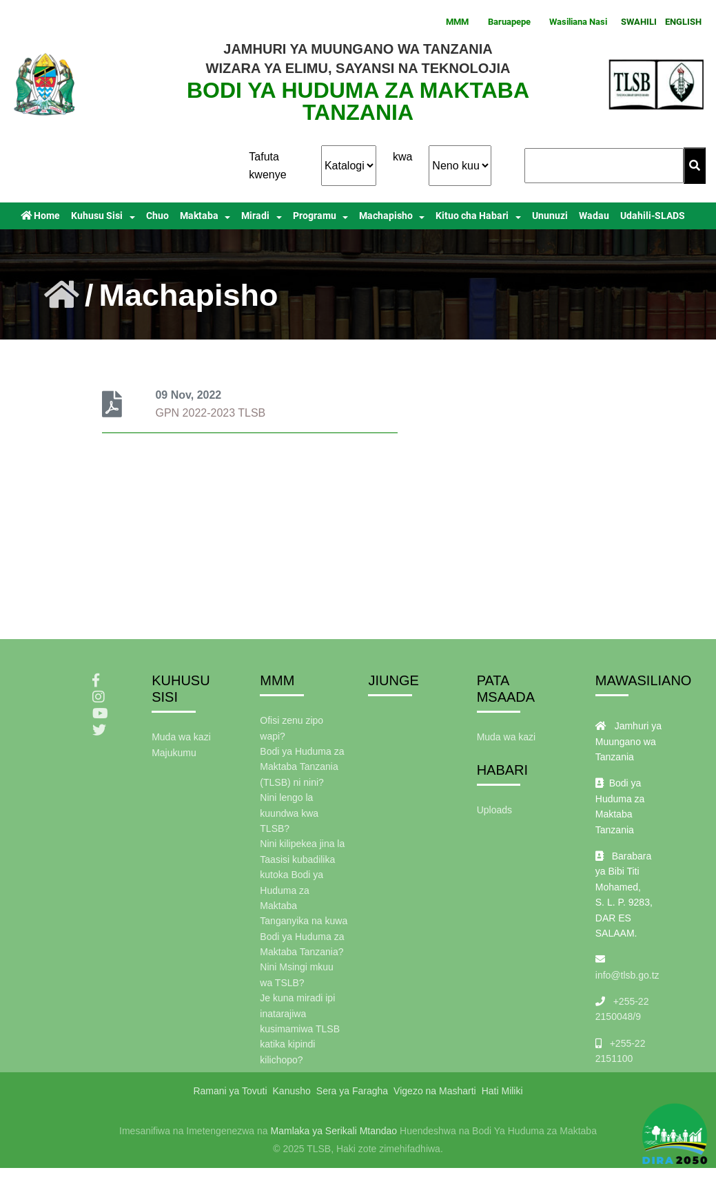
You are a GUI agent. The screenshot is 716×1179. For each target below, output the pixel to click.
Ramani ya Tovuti (230, 1090)
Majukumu (174, 752)
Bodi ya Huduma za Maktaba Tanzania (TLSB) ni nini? (302, 767)
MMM (457, 22)
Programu (314, 216)
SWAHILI (639, 22)
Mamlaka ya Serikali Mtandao (334, 1130)
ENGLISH (683, 22)
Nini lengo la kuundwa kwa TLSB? (289, 813)
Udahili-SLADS (652, 216)
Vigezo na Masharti (434, 1090)
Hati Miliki (502, 1090)
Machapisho (386, 216)
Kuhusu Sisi (97, 216)
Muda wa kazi (181, 736)
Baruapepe (509, 22)
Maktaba (199, 216)
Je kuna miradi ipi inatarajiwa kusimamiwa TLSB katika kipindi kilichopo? (300, 1028)
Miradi (255, 216)
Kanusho (292, 1090)
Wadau (594, 216)
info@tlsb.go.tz (627, 975)
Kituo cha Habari (472, 216)
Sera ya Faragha (352, 1090)
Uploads (494, 809)
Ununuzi (550, 216)
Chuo (157, 216)
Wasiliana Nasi (578, 22)
